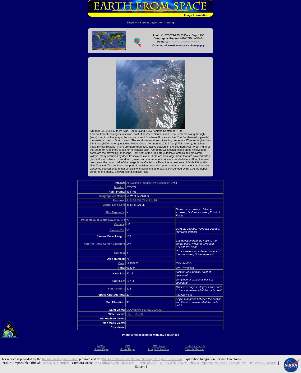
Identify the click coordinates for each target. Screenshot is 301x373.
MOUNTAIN (133, 309)
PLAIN (146, 309)
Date (121, 263)
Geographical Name (111, 196)
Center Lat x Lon (113, 204)
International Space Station (60, 359)
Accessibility (237, 363)
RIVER (139, 314)
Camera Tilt (117, 230)
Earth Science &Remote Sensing (195, 348)
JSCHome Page (127, 348)
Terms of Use (147, 363)
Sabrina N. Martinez (55, 363)
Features (118, 200)
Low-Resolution (160, 182)
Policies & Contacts (263, 363)
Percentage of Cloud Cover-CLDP (102, 219)
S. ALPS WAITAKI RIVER (184, 41)
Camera (119, 224)
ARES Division (171, 359)
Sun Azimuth (116, 288)
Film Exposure (115, 212)
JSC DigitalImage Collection (158, 348)
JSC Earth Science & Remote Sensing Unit (130, 359)
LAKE (129, 314)
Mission (119, 187)
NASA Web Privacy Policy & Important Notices (192, 363)
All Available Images (138, 182)
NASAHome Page (101, 348)
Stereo (118, 252)
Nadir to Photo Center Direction (104, 243)
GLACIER (157, 309)
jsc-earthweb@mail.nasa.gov (114, 363)
